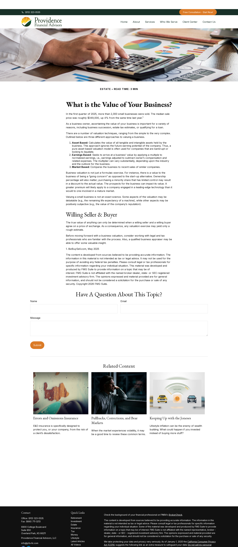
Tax (73, 522)
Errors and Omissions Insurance (55, 409)
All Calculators (78, 539)
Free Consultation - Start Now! (198, 3)
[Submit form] (37, 336)
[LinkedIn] (29, 539)
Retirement (76, 509)
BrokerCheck (175, 505)
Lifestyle (75, 529)
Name (33, 292)
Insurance (76, 519)
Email (124, 292)
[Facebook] (23, 539)
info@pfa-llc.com (29, 534)
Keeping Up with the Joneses (170, 409)
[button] (124, 12)
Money (74, 525)
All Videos (76, 535)
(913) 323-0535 (30, 3)
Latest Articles (78, 532)
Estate (74, 515)
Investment (76, 512)
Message (35, 308)
